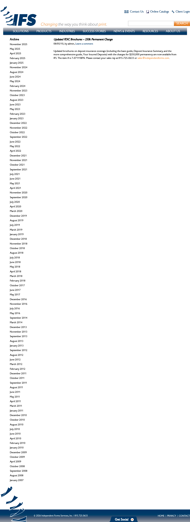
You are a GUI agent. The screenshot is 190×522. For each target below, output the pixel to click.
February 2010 (17, 443)
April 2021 (15, 188)
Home (161, 516)
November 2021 (18, 160)
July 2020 (15, 202)
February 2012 (17, 369)
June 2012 (15, 359)
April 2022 (15, 150)
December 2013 (18, 327)
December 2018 (18, 239)
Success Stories (94, 31)
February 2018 (17, 280)
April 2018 (15, 271)
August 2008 (16, 475)
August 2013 (16, 341)
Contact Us (137, 11)
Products (44, 31)
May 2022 (15, 146)
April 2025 (15, 53)
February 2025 (17, 58)
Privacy (171, 516)
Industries (67, 31)
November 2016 (18, 304)
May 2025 (15, 49)
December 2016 (18, 299)
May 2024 (15, 81)
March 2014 (16, 322)
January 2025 (17, 62)
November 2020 (18, 192)
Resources (150, 31)
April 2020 (15, 206)
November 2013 (18, 331)
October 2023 (17, 95)
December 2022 (18, 123)
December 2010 (18, 415)
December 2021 (18, 155)
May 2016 (15, 313)
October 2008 (17, 466)
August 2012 (16, 355)
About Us (173, 31)
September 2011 (18, 382)
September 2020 (18, 197)
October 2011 (17, 378)
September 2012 (18, 350)
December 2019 (18, 215)
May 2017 (15, 294)
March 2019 (16, 229)
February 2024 (17, 86)
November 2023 (18, 90)
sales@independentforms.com (153, 58)
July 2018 (15, 257)
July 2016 (15, 308)
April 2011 (15, 401)
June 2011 (15, 392)
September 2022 (18, 137)
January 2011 (16, 410)
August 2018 (16, 252)
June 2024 (15, 76)
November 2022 (18, 127)
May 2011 (15, 396)
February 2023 (17, 114)
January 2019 (17, 234)
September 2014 (18, 317)
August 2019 (16, 220)
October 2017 (17, 285)
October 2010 (17, 419)
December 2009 (18, 452)
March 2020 (16, 211)
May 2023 (15, 109)
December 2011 (18, 373)
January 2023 (17, 118)
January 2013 (17, 345)
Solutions (21, 31)
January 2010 (17, 447)
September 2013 (18, 336)
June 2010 (15, 433)
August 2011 (16, 387)
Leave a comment (84, 43)
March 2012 (16, 364)
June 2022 (15, 141)
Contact (184, 516)
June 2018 (15, 262)
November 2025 (18, 44)
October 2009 (17, 457)
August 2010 (16, 424)
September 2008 (18, 471)
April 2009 (15, 461)
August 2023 (16, 100)
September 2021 (18, 169)
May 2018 (15, 266)
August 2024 (16, 72)
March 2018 (16, 276)
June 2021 (15, 178)
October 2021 (17, 164)
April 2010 (15, 438)
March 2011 (16, 406)
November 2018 (18, 243)
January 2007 (17, 480)
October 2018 (17, 248)
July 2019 (15, 225)
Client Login (183, 11)
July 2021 (15, 174)
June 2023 (15, 104)
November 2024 (18, 67)
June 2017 (15, 290)
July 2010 (15, 429)
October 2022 (17, 132)
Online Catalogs (159, 11)
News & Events (124, 31)
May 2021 (15, 183)
